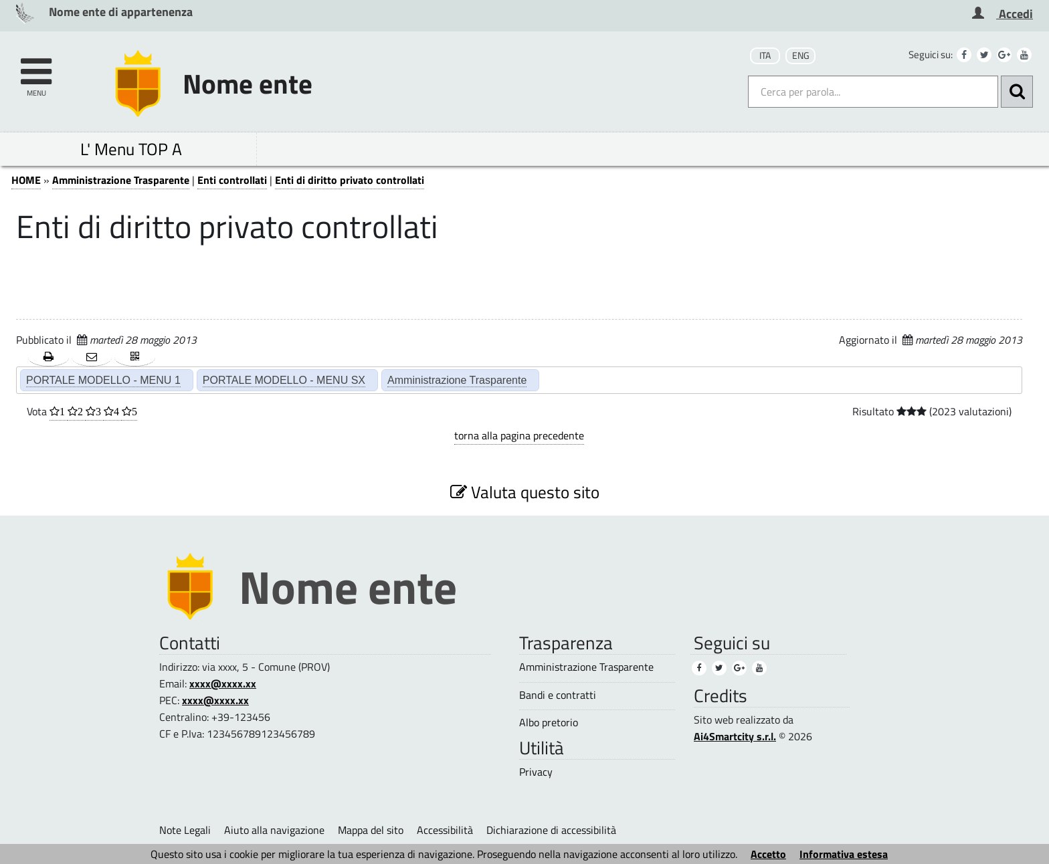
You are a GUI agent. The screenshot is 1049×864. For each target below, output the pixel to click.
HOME (26, 180)
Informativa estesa (843, 854)
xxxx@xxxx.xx (222, 683)
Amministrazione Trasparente (120, 180)
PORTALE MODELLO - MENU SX (284, 380)
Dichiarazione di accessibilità (551, 830)
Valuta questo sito (524, 492)
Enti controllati (232, 180)
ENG (800, 55)
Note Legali (185, 830)
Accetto (768, 854)
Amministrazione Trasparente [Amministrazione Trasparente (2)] (457, 380)
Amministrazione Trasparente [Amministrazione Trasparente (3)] (586, 667)
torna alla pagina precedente (519, 435)
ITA (765, 55)
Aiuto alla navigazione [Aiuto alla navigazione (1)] (274, 830)
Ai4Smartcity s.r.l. (735, 736)
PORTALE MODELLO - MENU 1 (103, 380)
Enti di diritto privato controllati (349, 180)
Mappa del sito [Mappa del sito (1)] (370, 830)
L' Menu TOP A (131, 149)
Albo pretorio (548, 722)
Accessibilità (445, 830)
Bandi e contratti (557, 695)
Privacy (536, 772)
